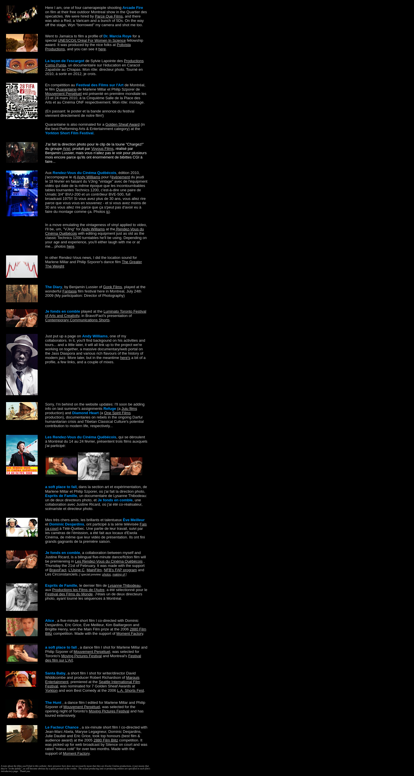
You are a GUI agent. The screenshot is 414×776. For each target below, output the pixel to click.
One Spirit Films (117, 413)
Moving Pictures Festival (81, 656)
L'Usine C (76, 570)
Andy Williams (88, 177)
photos (106, 574)
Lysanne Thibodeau (124, 585)
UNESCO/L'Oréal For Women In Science (92, 40)
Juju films (129, 408)
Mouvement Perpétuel (63, 93)
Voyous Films (102, 148)
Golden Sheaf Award (123, 124)
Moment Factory (129, 633)
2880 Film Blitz (105, 740)
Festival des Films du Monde (69, 594)
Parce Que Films (109, 16)
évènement (120, 177)
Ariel (66, 148)
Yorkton (51, 690)
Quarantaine (66, 89)
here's (125, 357)
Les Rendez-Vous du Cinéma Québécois (109, 561)
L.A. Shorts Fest (130, 690)
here (102, 49)
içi (108, 211)
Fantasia (69, 291)
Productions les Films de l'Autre (78, 590)
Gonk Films (112, 287)
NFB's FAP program (120, 570)
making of (118, 574)
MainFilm (94, 570)
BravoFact (57, 570)
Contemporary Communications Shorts (77, 320)
